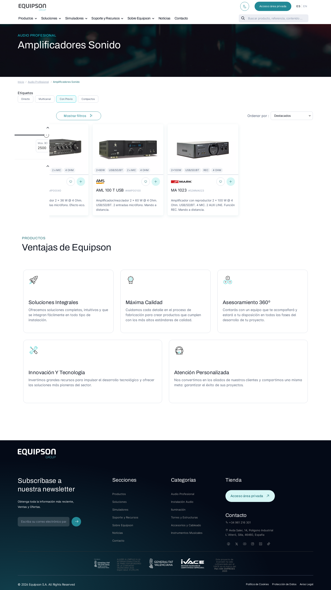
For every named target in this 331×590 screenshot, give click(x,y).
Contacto (181, 18)
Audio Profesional (37, 35)
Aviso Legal (306, 584)
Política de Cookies (257, 584)
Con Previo (66, 99)
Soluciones (49, 18)
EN (305, 6)
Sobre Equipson (139, 18)
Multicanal (45, 99)
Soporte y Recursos (105, 18)
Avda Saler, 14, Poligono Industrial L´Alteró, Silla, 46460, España (249, 532)
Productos (25, 18)
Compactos (88, 99)
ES (298, 6)
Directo (25, 99)
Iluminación (178, 509)
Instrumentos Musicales (186, 532)
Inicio (21, 81)
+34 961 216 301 (238, 522)
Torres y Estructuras (184, 517)
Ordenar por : (258, 116)
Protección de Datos (284, 584)
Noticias (164, 18)
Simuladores (74, 18)
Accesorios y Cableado (186, 525)
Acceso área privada (272, 6)
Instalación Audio (182, 501)
